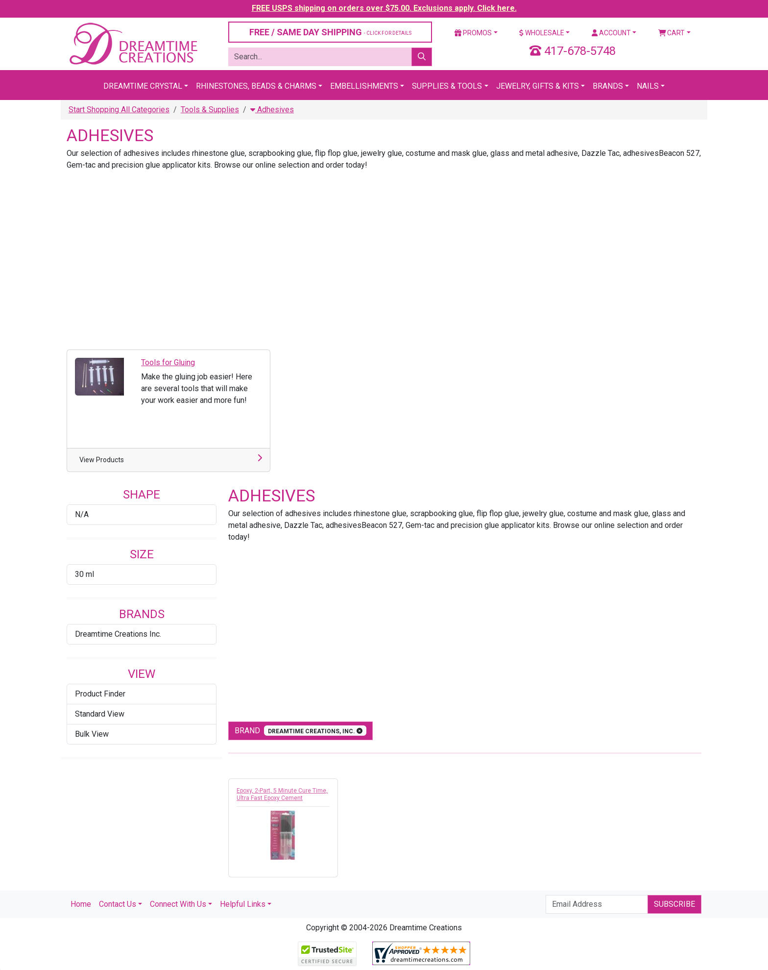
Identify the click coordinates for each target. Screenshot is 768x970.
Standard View (99, 714)
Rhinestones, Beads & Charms (256, 86)
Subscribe (674, 904)
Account (611, 33)
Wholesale (541, 33)
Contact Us (117, 904)
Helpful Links (242, 904)
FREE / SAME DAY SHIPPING (330, 32)
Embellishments (364, 86)
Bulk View (92, 734)
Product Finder (100, 693)
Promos (473, 33)
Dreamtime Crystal (142, 86)
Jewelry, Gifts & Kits (537, 86)
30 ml (84, 574)
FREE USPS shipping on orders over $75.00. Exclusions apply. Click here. (384, 8)
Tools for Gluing (168, 362)
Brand (300, 730)
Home (81, 904)
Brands (608, 86)
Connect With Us (178, 904)
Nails (648, 86)
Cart (671, 33)
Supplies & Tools (447, 86)
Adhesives (272, 109)
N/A (82, 514)
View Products (101, 460)
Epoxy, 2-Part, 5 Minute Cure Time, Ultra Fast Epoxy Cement (282, 797)
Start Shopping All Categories (119, 109)
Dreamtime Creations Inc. (118, 634)
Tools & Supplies (210, 109)
